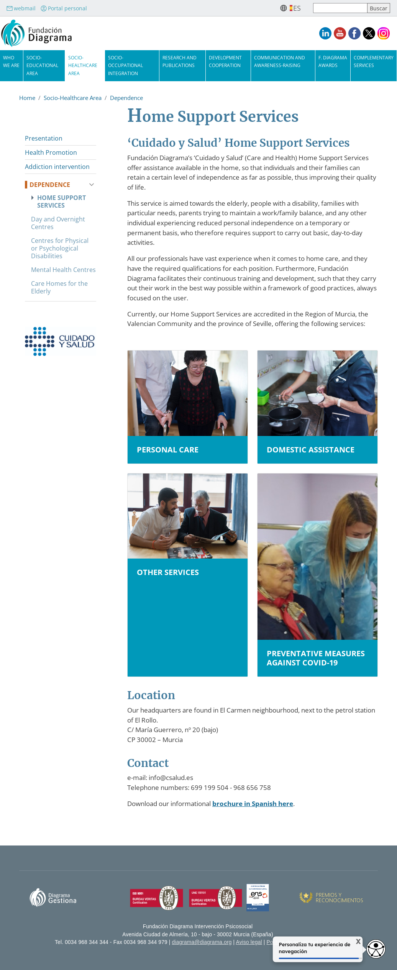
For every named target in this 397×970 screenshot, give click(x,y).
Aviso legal (249, 942)
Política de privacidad (292, 942)
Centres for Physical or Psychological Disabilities (60, 248)
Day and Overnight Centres (58, 223)
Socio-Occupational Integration (125, 65)
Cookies (332, 942)
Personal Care (167, 449)
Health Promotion (51, 152)
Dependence (126, 98)
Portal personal (63, 8)
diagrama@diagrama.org (202, 942)
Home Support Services (61, 201)
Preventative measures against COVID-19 (316, 658)
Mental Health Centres (63, 269)
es (297, 8)
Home (27, 98)
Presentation (43, 138)
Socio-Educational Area (42, 65)
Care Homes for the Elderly (59, 287)
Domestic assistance (310, 449)
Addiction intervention (57, 166)
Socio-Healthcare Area (82, 65)
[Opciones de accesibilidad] (376, 949)
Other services (168, 572)
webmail (21, 8)
